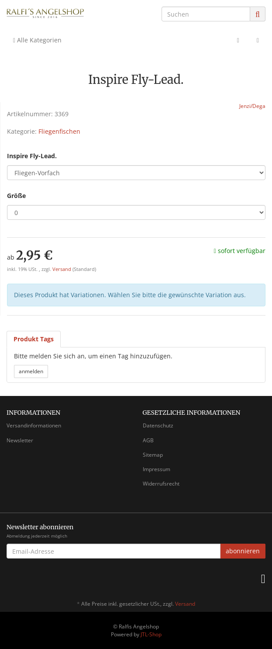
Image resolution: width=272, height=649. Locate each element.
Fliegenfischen (59, 131)
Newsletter (20, 440)
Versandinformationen (34, 425)
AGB (148, 440)
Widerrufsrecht (161, 483)
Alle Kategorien (37, 40)
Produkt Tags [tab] (34, 339)
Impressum (156, 469)
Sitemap (153, 454)
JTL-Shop (151, 634)
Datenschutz (158, 425)
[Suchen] (206, 14)
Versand (62, 269)
